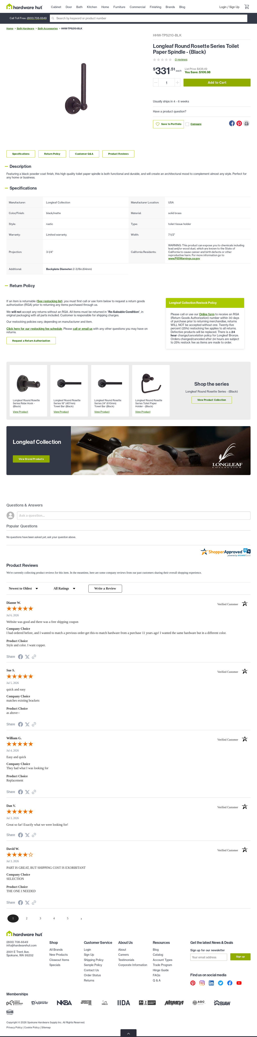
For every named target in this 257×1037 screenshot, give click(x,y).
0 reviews (181, 59)
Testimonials (126, 960)
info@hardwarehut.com (21, 945)
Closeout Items (59, 960)
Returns (89, 980)
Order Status (92, 975)
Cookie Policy (32, 1027)
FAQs (156, 975)
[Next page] (81, 918)
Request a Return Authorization (31, 340)
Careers (123, 955)
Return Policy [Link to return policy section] (52, 153)
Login (222, 7)
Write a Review (105, 588)
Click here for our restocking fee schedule (34, 329)
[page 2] (26, 918)
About (122, 950)
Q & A (157, 980)
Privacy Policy (14, 1027)
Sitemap (46, 1027)
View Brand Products (31, 459)
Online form (206, 314)
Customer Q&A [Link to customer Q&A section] (84, 153)
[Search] (148, 18)
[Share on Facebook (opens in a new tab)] (20, 657)
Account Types (162, 960)
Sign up (240, 956)
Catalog (158, 955)
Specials (54, 965)
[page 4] (54, 918)
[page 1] (13, 918)
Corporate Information (132, 965)
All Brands (56, 950)
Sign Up (234, 7)
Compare (193, 124)
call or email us (82, 329)
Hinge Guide (161, 970)
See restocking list (49, 301)
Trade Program (162, 965)
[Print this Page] (246, 123)
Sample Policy (93, 965)
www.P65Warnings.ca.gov (184, 258)
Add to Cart (217, 82)
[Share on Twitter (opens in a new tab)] (27, 657)
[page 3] (40, 918)
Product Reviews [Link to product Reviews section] (118, 153)
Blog (156, 950)
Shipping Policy (93, 960)
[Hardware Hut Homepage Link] (24, 6)
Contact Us (91, 970)
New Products (58, 955)
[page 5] (67, 918)
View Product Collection (211, 399)
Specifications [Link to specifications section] (20, 153)
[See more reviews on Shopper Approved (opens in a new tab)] (34, 657)
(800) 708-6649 (37, 18)
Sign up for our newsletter (207, 950)
